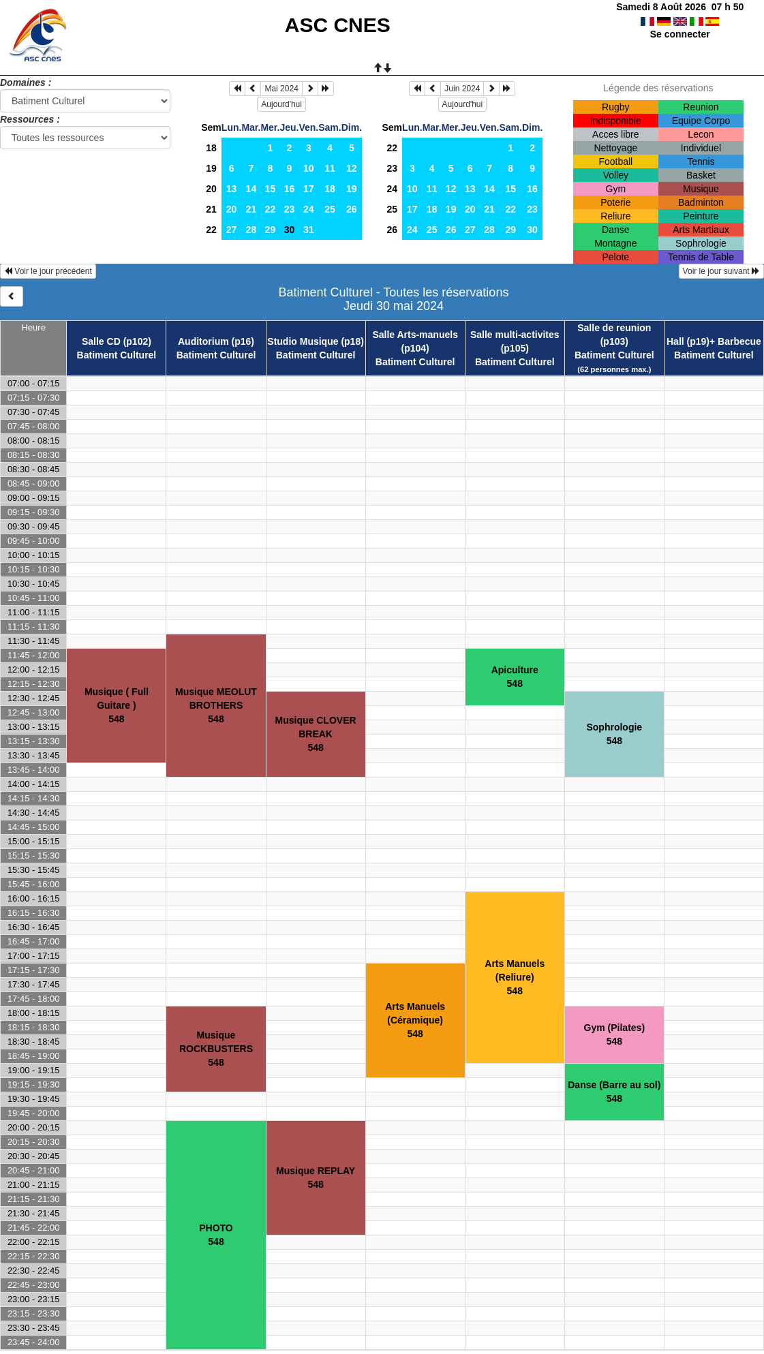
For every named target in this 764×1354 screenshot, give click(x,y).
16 (289, 188)
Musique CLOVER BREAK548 (315, 734)
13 (231, 188)
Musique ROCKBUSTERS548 (216, 1049)
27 (231, 229)
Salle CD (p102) (116, 341)
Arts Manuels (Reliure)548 (515, 977)
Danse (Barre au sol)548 (614, 1091)
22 (270, 209)
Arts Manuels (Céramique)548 (415, 1020)
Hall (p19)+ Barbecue (714, 341)
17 (308, 188)
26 (351, 209)
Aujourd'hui (281, 104)
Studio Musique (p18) (315, 341)
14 (251, 188)
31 (308, 229)
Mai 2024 (281, 88)
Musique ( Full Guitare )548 (117, 705)
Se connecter (680, 34)
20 (211, 188)
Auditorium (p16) (216, 341)
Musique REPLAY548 (315, 1177)
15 (270, 188)
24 (308, 209)
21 (211, 209)
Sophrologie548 (614, 734)
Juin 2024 (462, 88)
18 (211, 147)
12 (351, 168)
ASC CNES (338, 25)
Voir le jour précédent (48, 271)
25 (329, 209)
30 (532, 229)
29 (270, 229)
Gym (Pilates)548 (614, 1034)
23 (289, 209)
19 (211, 168)
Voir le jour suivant (721, 271)
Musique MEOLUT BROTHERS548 (216, 705)
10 (308, 168)
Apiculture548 (514, 676)
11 (329, 168)
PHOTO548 (216, 1234)
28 (251, 229)
